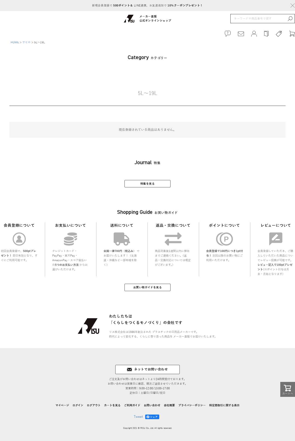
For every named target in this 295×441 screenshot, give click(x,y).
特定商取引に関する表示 (224, 408)
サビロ (26, 44)
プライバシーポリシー (192, 408)
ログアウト (94, 408)
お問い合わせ (152, 408)
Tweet (138, 419)
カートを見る (112, 408)
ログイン (77, 408)
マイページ (62, 408)
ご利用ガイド (132, 408)
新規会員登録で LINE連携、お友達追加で (147, 5)
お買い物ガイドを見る (147, 290)
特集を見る (147, 186)
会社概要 (169, 408)
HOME (15, 44)
